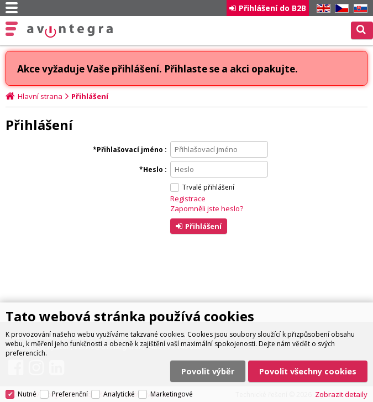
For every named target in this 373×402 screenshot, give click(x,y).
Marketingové (171, 394)
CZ (339, 8)
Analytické (119, 394)
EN (321, 8)
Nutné (27, 394)
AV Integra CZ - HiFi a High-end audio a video (70, 31)
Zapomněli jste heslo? (206, 208)
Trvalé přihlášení (208, 187)
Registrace (188, 198)
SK (358, 8)
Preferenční (70, 394)
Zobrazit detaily (341, 394)
